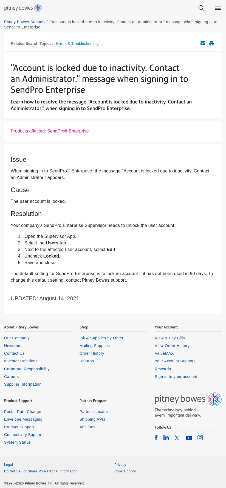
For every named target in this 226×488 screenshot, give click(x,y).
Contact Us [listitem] (14, 353)
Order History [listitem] (92, 353)
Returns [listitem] (87, 361)
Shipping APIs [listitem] (92, 419)
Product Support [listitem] (19, 427)
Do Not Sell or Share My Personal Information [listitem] (41, 471)
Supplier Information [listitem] (23, 384)
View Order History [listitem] (172, 345)
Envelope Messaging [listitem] (23, 419)
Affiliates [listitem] (87, 427)
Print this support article (211, 43)
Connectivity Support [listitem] (23, 434)
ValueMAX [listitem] (164, 353)
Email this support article (202, 43)
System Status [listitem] (17, 442)
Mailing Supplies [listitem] (95, 345)
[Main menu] (218, 8)
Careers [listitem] (11, 376)
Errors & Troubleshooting (77, 43)
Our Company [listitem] (17, 338)
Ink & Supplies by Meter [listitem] (102, 338)
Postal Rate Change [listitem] (22, 411)
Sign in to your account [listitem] (176, 376)
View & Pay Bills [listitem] (170, 338)
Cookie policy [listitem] (125, 471)
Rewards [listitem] (163, 369)
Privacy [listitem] (120, 465)
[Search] (201, 8)
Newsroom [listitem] (14, 345)
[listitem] (156, 437)
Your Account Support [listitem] (175, 361)
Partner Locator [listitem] (94, 411)
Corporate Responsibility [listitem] (27, 369)
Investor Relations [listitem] (21, 361)
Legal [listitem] (8, 465)
